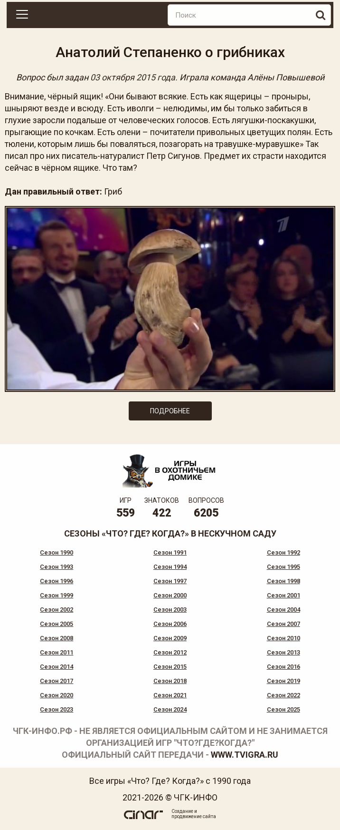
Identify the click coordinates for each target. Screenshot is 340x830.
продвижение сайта (193, 816)
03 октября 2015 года (132, 77)
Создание (182, 811)
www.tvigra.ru (244, 755)
